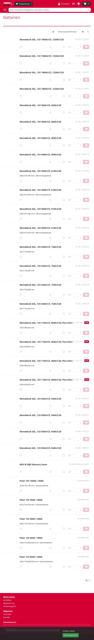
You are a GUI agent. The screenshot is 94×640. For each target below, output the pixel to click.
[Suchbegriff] (47, 10)
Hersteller (7, 614)
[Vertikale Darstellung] (82, 32)
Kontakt (6, 617)
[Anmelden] (64, 4)
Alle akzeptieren (70, 635)
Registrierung (9, 603)
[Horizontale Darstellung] (88, 32)
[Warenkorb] (84, 4)
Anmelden (7, 600)
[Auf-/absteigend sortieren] (53, 32)
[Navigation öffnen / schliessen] (6, 10)
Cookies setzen (69, 631)
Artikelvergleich (9, 606)
